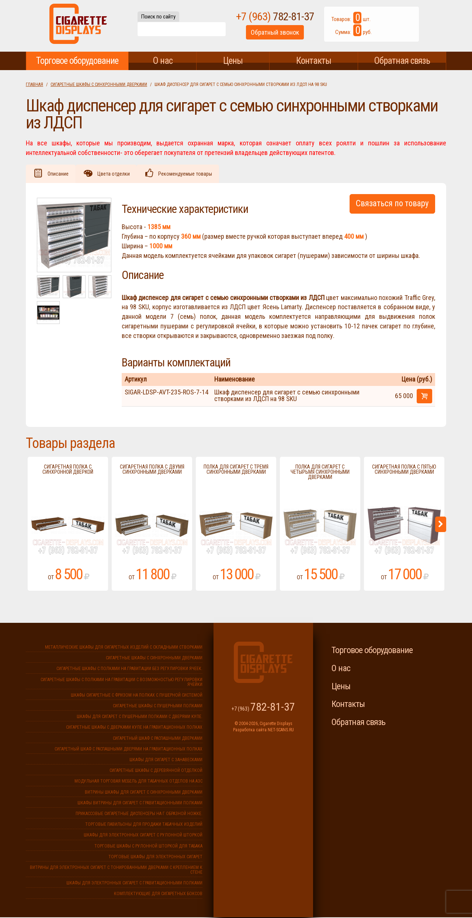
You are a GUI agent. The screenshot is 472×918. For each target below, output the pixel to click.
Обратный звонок (288, 34)
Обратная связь (402, 60)
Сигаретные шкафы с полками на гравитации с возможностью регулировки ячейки (121, 683)
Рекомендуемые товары (189, 174)
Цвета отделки (116, 174)
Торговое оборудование (77, 60)
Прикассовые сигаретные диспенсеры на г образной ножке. (139, 814)
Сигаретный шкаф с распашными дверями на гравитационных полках (128, 749)
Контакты (313, 60)
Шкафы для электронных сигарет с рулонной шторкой (143, 835)
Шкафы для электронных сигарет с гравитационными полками (134, 883)
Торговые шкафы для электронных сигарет (155, 857)
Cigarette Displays (78, 26)
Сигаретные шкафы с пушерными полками (157, 706)
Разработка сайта (250, 730)
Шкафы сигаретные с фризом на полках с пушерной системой (136, 695)
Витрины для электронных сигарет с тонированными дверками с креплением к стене (116, 871)
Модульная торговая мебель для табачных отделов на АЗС (138, 781)
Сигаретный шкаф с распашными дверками (157, 739)
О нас (163, 60)
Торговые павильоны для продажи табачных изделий (143, 825)
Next (440, 525)
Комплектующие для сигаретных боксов (158, 894)
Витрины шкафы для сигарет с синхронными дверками (143, 793)
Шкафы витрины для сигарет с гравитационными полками (139, 803)
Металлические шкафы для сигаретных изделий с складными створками (123, 647)
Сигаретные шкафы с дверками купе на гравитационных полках (134, 728)
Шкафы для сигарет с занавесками (165, 760)
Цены (233, 60)
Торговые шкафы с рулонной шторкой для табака (148, 846)
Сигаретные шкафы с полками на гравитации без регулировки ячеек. (129, 669)
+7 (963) (288, 18)
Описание (58, 174)
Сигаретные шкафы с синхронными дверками (99, 84)
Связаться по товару (392, 204)
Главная (34, 84)
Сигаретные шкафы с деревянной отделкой (156, 771)
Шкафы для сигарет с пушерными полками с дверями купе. (139, 717)
